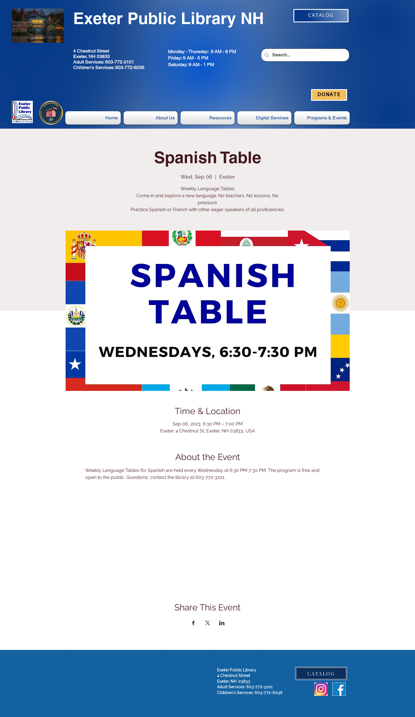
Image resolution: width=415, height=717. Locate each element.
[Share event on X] (207, 623)
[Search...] (304, 55)
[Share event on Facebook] (193, 623)
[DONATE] (329, 95)
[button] (264, 118)
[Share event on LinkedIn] (222, 623)
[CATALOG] (321, 15)
